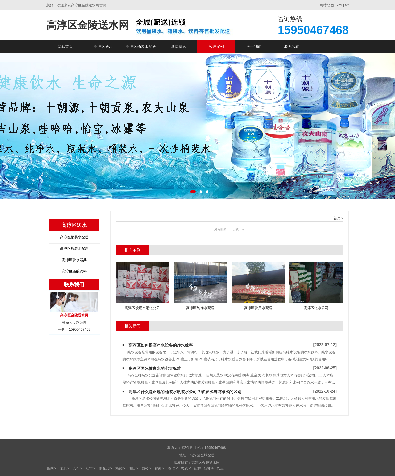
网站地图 (327, 5)
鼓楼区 (147, 468)
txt (347, 5)
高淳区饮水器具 (74, 260)
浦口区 (133, 468)
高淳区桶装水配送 (141, 46)
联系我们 (292, 46)
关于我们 (254, 46)
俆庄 (220, 468)
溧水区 (64, 468)
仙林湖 (209, 468)
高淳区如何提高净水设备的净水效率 (160, 345)
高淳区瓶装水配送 (74, 248)
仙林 (197, 468)
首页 (337, 218)
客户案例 (216, 46)
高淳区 (51, 468)
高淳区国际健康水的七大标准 (154, 368)
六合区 (78, 468)
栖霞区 (120, 468)
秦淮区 (173, 468)
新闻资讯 (178, 46)
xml (339, 5)
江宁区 (91, 468)
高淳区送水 (103, 46)
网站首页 (65, 46)
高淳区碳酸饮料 (74, 271)
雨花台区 (106, 468)
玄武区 (186, 468)
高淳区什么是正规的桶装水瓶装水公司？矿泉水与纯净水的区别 (184, 392)
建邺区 (160, 468)
